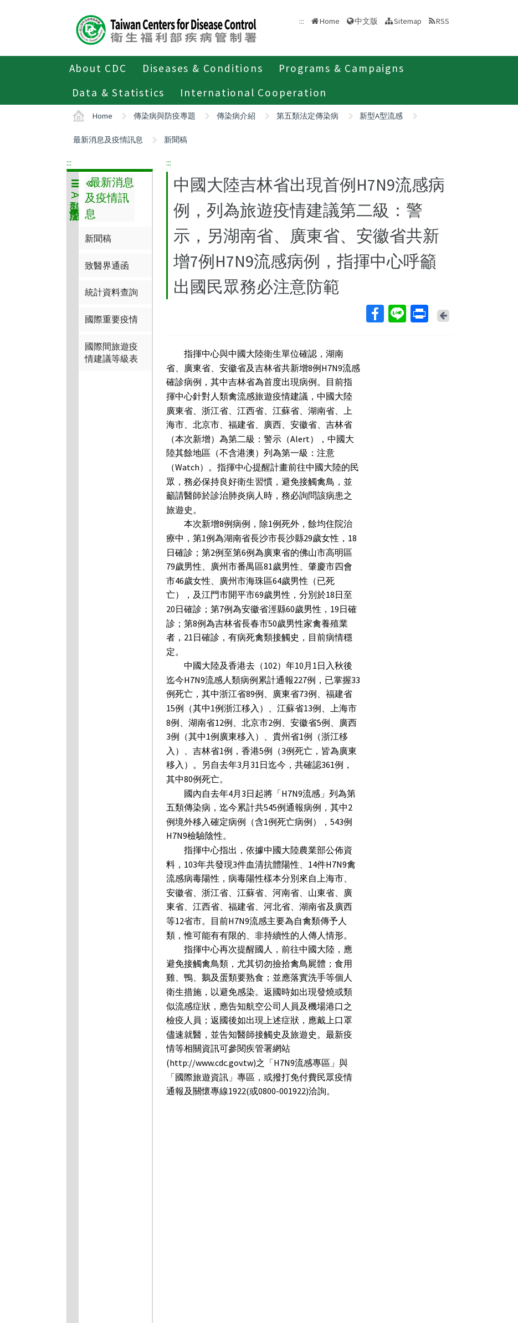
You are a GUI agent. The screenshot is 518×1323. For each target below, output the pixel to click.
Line (396, 313)
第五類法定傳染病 (307, 116)
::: (68, 162)
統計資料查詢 (111, 292)
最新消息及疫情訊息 (108, 140)
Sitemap (408, 21)
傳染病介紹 (236, 116)
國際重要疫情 (111, 319)
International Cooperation (253, 92)
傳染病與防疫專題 (165, 116)
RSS (442, 21)
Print (418, 313)
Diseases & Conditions (202, 68)
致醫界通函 (107, 265)
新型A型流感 (381, 116)
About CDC (98, 68)
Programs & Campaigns (341, 68)
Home (330, 21)
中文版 (366, 21)
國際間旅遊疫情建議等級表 (111, 352)
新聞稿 (175, 140)
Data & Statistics (118, 92)
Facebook (374, 313)
